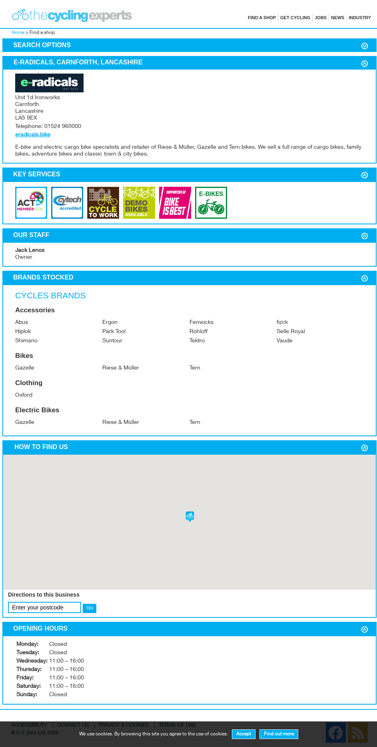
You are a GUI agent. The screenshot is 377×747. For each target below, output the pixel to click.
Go (89, 608)
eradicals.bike (32, 135)
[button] (190, 516)
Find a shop (262, 17)
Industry (360, 17)
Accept (243, 734)
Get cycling (295, 17)
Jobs (321, 17)
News (337, 17)
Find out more (279, 734)
